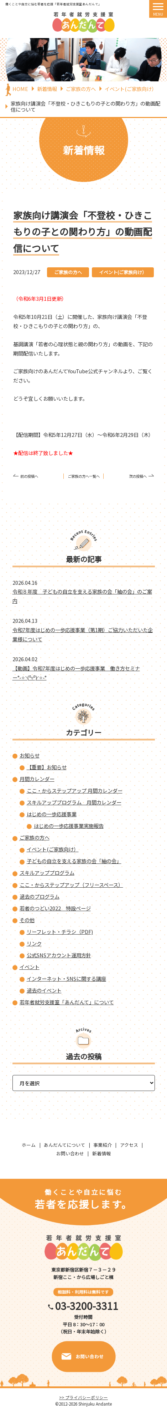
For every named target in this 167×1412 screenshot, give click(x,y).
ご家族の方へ (68, 272)
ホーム (29, 1144)
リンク (34, 943)
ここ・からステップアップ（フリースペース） (71, 884)
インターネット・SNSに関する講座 (66, 978)
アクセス (129, 1144)
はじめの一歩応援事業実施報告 (69, 825)
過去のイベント (44, 990)
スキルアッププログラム (47, 872)
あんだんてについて (64, 1144)
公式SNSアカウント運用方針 (59, 955)
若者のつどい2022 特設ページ (55, 908)
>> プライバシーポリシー (83, 1397)
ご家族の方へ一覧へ (84, 476)
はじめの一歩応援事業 (52, 814)
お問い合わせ (70, 1153)
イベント (30, 966)
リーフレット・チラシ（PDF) (60, 931)
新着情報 (101, 1153)
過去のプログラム (39, 896)
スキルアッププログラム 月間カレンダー (74, 802)
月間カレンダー (37, 778)
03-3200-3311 (87, 1306)
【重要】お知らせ (47, 767)
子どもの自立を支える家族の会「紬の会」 (74, 861)
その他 (27, 920)
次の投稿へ (138, 476)
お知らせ (30, 755)
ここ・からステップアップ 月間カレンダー (74, 790)
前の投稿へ (29, 476)
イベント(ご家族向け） (123, 272)
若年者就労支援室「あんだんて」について (67, 1002)
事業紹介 (102, 1144)
